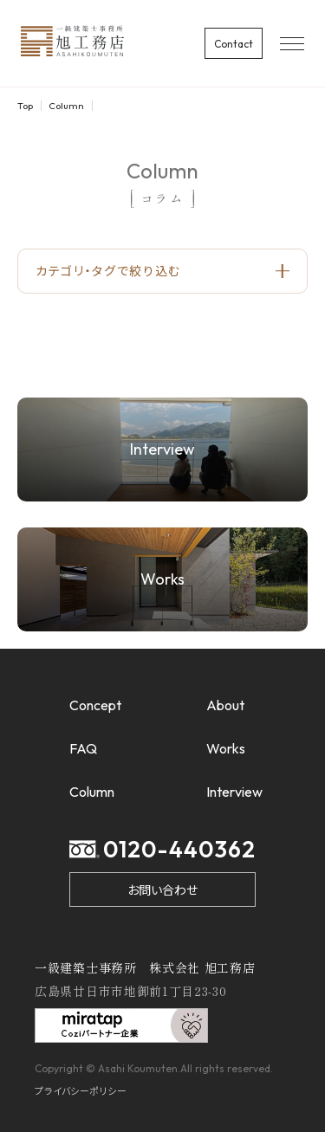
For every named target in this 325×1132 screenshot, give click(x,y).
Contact (233, 43)
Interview (234, 791)
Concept (95, 705)
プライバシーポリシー (81, 1090)
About (225, 705)
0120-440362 (162, 849)
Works (225, 748)
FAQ (83, 748)
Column (66, 105)
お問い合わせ (162, 889)
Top (25, 105)
